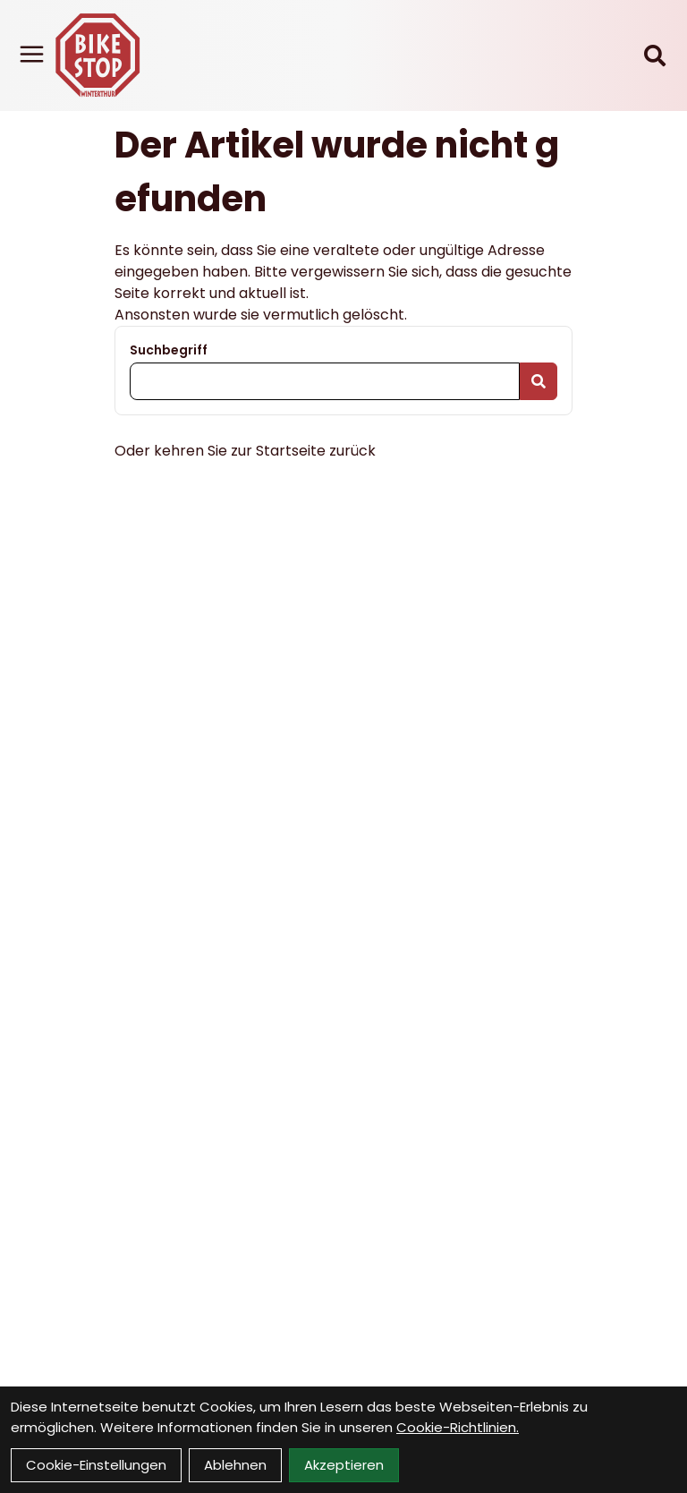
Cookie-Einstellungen (96, 1464)
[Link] (32, 54)
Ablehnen (235, 1464)
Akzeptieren (344, 1464)
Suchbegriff (169, 350)
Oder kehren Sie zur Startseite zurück (245, 450)
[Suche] (654, 55)
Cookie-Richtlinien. (457, 1427)
